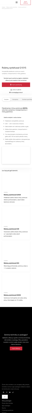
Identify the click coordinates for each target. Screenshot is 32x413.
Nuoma (4, 408)
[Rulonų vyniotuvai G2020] (16, 181)
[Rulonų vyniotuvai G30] (16, 215)
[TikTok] (13, 392)
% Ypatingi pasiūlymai (7, 410)
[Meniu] (17, 2)
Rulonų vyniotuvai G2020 (12, 195)
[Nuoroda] (6, 2)
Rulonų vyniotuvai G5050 (12, 295)
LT (4, 397)
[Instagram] (6, 392)
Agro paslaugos (6, 406)
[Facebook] (3, 392)
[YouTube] (9, 392)
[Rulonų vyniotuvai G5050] (16, 282)
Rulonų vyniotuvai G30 (11, 229)
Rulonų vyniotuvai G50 (11, 263)
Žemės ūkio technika (7, 403)
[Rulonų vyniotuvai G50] (16, 250)
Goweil (6, 192)
